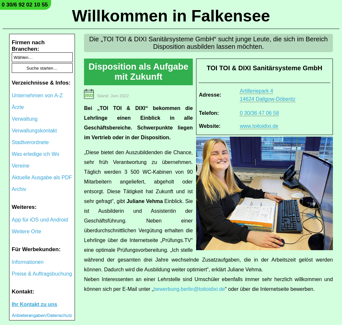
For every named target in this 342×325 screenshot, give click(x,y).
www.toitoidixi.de (259, 126)
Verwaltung (24, 119)
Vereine (20, 166)
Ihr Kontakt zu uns (34, 304)
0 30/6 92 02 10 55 (25, 5)
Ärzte (18, 107)
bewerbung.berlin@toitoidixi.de (189, 289)
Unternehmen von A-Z (37, 95)
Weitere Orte (26, 231)
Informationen (28, 262)
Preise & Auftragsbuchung (42, 274)
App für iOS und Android (40, 220)
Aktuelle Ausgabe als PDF (42, 177)
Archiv (19, 189)
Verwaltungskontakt (34, 130)
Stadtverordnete (30, 142)
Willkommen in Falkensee (171, 16)
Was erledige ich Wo (35, 154)
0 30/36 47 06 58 (259, 113)
